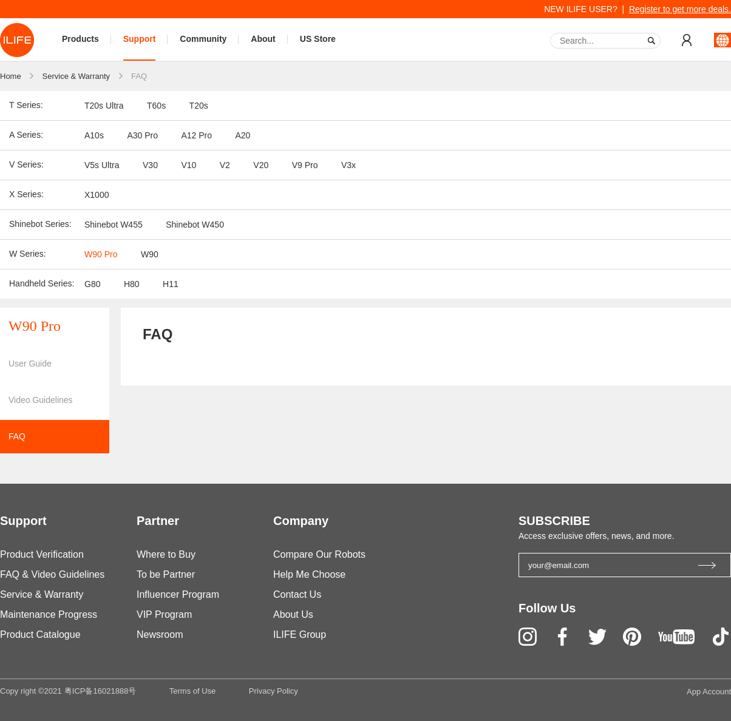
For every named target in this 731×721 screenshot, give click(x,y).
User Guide (30, 363)
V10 (188, 165)
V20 (260, 165)
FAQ (139, 76)
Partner (158, 520)
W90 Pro (100, 254)
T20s (198, 105)
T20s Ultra (104, 105)
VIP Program (164, 614)
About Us (293, 614)
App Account (709, 691)
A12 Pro (196, 135)
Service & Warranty (76, 76)
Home (10, 76)
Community (203, 39)
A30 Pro (142, 135)
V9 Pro (305, 165)
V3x (348, 165)
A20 (242, 135)
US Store (318, 39)
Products (80, 39)
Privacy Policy (273, 691)
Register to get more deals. (680, 9)
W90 (149, 254)
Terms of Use (192, 691)
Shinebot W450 (195, 224)
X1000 (96, 195)
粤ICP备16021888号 (100, 691)
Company (300, 520)
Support (139, 39)
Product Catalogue (40, 634)
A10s (94, 135)
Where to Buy (166, 554)
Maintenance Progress (48, 614)
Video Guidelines (40, 400)
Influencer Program (178, 594)
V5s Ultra (102, 165)
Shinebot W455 (113, 224)
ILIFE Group (299, 634)
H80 (132, 284)
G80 (92, 284)
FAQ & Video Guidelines (52, 574)
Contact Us (297, 594)
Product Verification (42, 554)
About (263, 39)
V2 (225, 165)
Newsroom (160, 634)
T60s (156, 105)
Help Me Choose (309, 574)
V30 (150, 165)
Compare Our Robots (319, 554)
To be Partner (166, 574)
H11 (170, 284)
